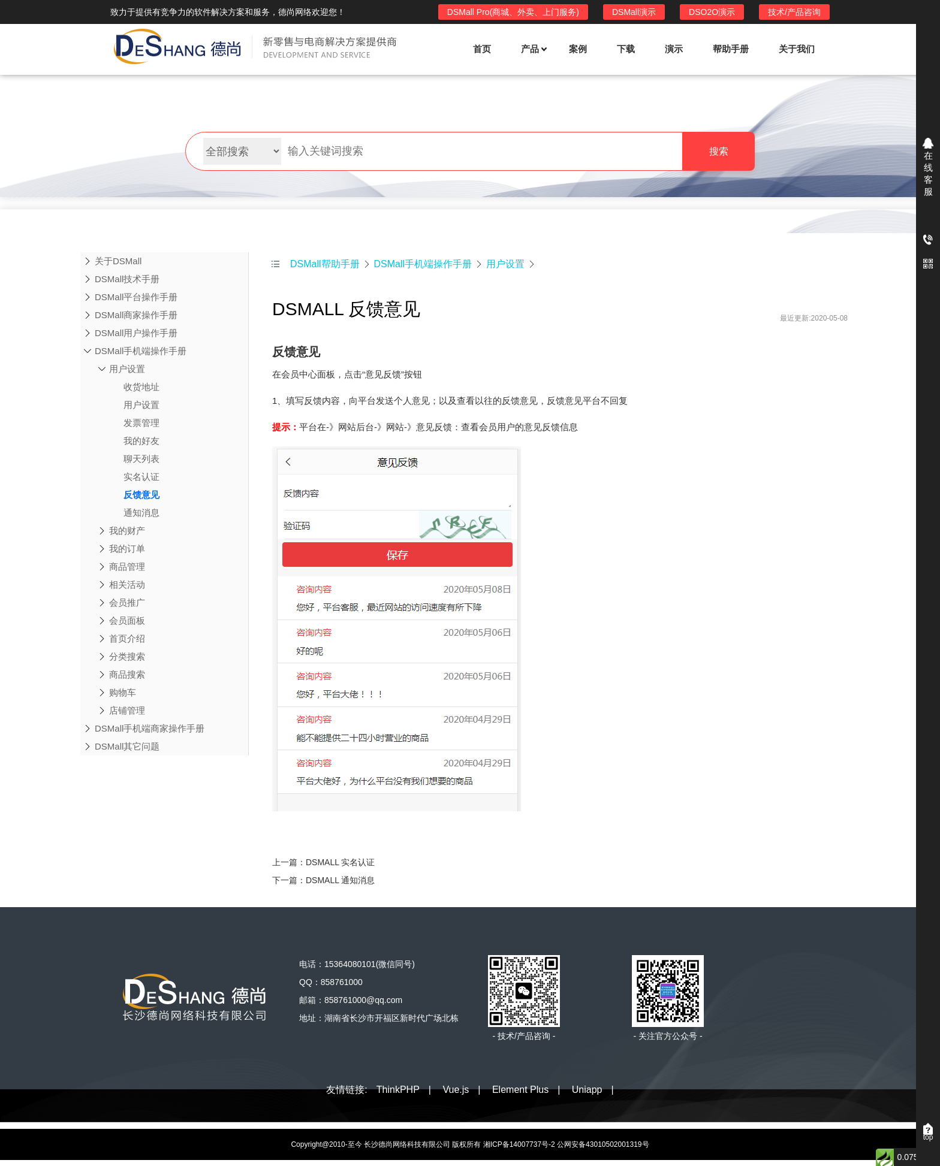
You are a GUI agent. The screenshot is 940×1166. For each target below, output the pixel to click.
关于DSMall (118, 261)
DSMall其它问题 (127, 746)
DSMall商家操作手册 (136, 315)
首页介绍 (127, 638)
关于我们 (797, 49)
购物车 (122, 692)
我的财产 (127, 530)
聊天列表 (134, 459)
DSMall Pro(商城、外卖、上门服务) (513, 12)
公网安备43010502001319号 (603, 1144)
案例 (578, 49)
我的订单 (127, 548)
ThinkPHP (398, 1090)
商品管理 (127, 566)
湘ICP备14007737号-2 (519, 1144)
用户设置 (127, 369)
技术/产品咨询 (794, 12)
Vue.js (455, 1090)
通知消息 (134, 513)
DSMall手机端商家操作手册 (149, 728)
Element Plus (520, 1090)
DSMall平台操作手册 (136, 297)
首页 (482, 49)
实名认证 (134, 477)
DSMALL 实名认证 (340, 862)
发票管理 (134, 423)
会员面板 (127, 620)
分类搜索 (127, 656)
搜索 (718, 151)
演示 (674, 49)
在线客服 (928, 173)
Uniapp (587, 1090)
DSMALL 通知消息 (340, 880)
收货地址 (134, 387)
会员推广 (127, 602)
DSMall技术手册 (127, 279)
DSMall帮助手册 (325, 264)
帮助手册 (731, 49)
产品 (533, 49)
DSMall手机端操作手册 (140, 351)
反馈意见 (134, 495)
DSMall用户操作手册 (136, 333)
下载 (626, 49)
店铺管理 (127, 710)
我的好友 (134, 441)
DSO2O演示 (712, 12)
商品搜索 (127, 674)
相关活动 (127, 584)
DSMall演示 (634, 12)
